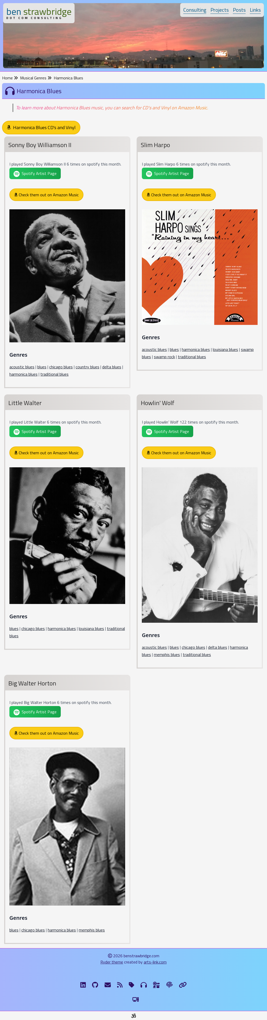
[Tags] (131, 985)
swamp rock (164, 357)
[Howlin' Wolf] (199, 532)
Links (255, 10)
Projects (219, 10)
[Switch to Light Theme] (135, 999)
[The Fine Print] (169, 985)
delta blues (111, 367)
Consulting (194, 10)
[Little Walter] (67, 523)
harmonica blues (23, 374)
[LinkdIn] (83, 985)
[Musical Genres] (144, 985)
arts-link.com (155, 962)
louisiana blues (225, 349)
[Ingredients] (156, 985)
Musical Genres (36, 78)
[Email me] (108, 985)
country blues (87, 367)
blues (41, 367)
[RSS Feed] (120, 985)
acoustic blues (21, 367)
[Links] (183, 985)
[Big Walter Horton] (67, 810)
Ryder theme (111, 962)
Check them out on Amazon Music (46, 195)
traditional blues (54, 374)
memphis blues (167, 654)
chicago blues (61, 367)
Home (10, 78)
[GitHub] (95, 985)
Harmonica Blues (68, 78)
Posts (239, 10)
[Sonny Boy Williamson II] (67, 263)
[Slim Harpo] (199, 254)
